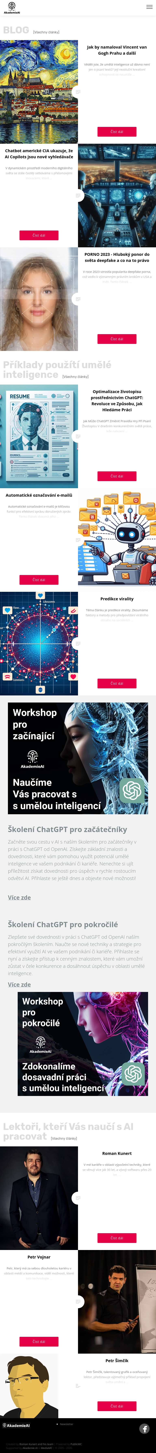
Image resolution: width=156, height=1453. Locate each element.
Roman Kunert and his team (37, 1444)
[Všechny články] (46, 32)
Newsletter (66, 1424)
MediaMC (46, 1448)
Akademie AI (30, 1448)
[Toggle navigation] (149, 7)
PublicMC (76, 1444)
